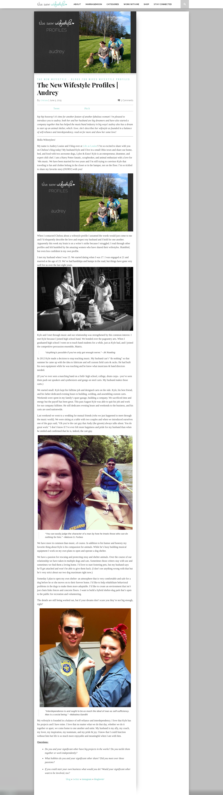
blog (68, 779)
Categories (113, 4)
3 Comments (127, 100)
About (77, 4)
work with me (131, 4)
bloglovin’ (99, 779)
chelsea (44, 100)
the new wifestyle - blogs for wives (67, 79)
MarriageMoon (94, 4)
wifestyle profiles (114, 79)
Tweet (56, 108)
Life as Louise (90, 146)
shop (146, 4)
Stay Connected (163, 4)
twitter (76, 779)
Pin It (87, 108)
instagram (87, 779)
